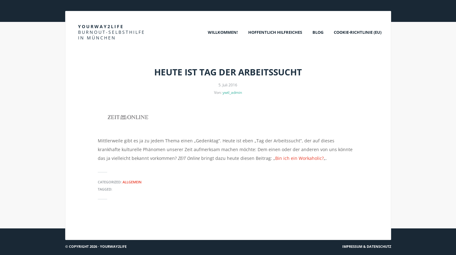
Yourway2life (111, 32)
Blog (317, 32)
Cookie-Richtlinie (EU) (357, 32)
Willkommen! (223, 32)
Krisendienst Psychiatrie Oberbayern (349, 225)
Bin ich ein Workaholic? (299, 158)
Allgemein (132, 182)
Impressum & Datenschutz (366, 246)
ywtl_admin (232, 92)
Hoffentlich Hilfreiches (275, 32)
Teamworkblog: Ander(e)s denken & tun (109, 225)
